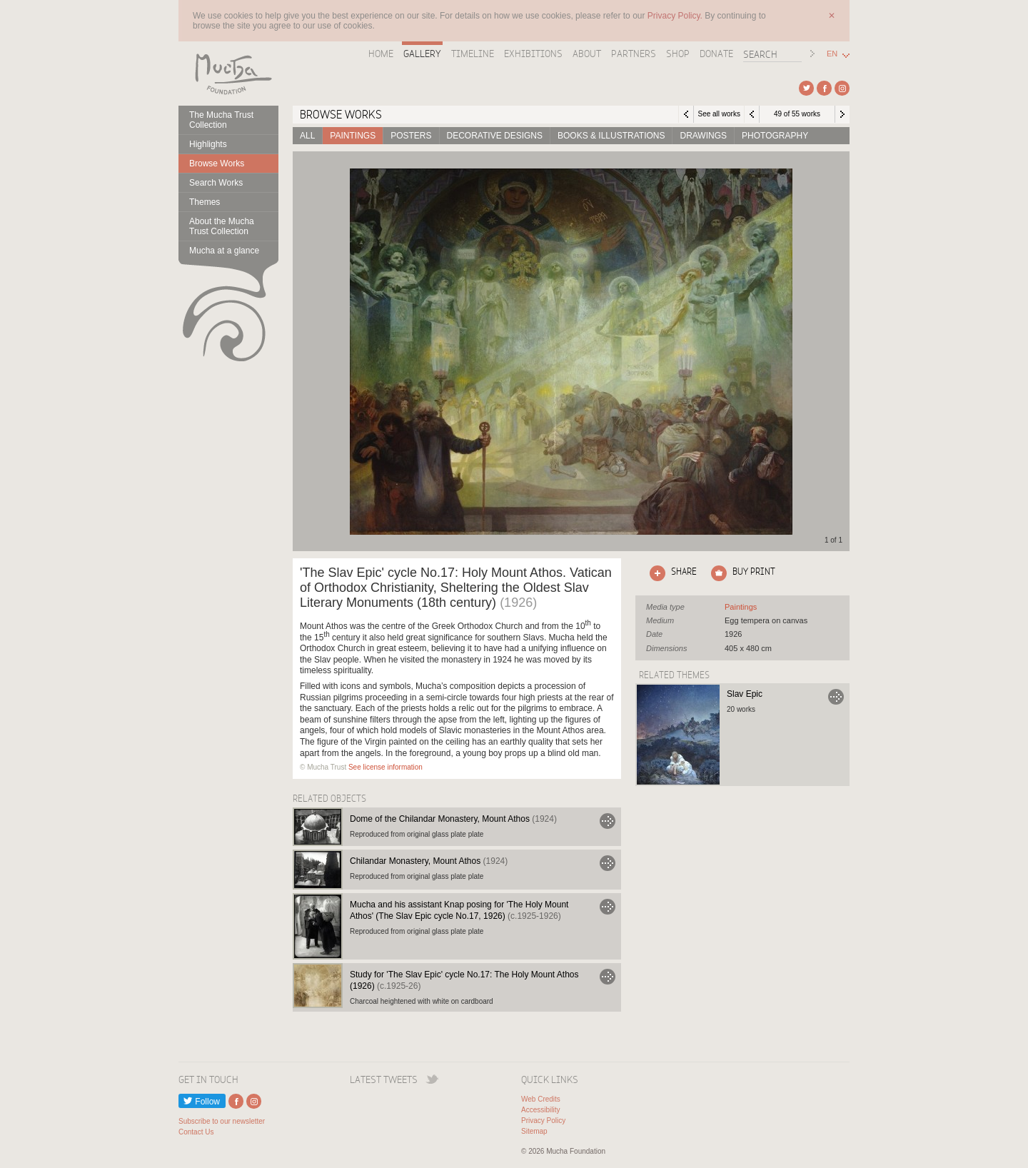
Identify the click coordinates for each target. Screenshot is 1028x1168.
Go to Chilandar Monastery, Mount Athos (607, 863)
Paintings (353, 136)
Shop (678, 53)
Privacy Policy (543, 1120)
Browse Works (216, 163)
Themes (204, 202)
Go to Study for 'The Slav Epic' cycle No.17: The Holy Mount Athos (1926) (607, 977)
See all (741, 607)
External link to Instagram (842, 88)
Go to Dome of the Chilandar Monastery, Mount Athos (607, 821)
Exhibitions (533, 53)
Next (842, 114)
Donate (716, 53)
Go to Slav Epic (836, 697)
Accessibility (540, 1110)
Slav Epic (744, 694)
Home (380, 53)
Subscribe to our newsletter (221, 1121)
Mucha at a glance (224, 251)
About (587, 53)
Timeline (472, 53)
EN (832, 54)
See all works (718, 114)
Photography (775, 136)
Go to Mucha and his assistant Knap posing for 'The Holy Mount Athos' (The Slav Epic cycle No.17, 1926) (607, 907)
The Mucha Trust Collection (221, 120)
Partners (633, 53)
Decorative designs (495, 136)
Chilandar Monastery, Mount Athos (429, 861)
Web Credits (540, 1099)
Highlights (208, 144)
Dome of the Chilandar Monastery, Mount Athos (453, 819)
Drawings (703, 136)
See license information (385, 767)
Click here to (670, 573)
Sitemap (534, 1131)
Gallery (422, 53)
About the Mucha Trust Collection (221, 226)
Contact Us (195, 1132)
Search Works (216, 183)
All (307, 136)
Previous (752, 114)
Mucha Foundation (228, 73)
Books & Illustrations (611, 136)
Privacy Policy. (676, 16)
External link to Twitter (806, 88)
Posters (410, 136)
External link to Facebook (824, 88)
